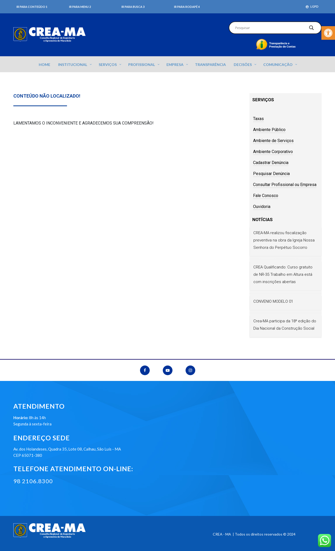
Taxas (258, 118)
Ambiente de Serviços (273, 140)
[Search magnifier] (311, 29)
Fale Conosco (265, 195)
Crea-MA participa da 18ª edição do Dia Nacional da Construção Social (284, 325)
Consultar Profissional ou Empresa (284, 184)
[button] (328, 33)
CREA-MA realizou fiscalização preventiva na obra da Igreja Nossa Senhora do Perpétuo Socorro (284, 240)
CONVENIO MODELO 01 (273, 301)
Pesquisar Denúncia (271, 173)
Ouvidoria (261, 206)
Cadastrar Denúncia (270, 162)
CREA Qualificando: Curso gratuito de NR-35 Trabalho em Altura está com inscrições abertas (282, 274)
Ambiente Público (269, 129)
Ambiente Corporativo (273, 151)
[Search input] (269, 27)
